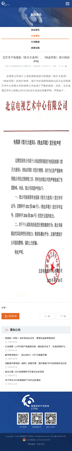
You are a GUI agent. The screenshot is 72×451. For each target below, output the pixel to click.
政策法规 (35, 48)
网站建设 (31, 444)
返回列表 (10, 316)
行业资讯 (35, 36)
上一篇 (47, 316)
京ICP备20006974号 (58, 436)
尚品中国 (40, 444)
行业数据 (35, 42)
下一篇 (63, 316)
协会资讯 (35, 30)
